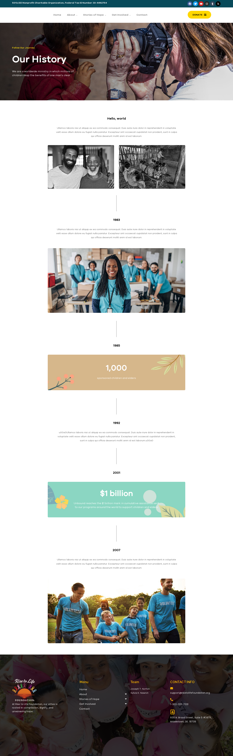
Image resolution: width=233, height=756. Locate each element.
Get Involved (103, 703)
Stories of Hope (103, 698)
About (103, 694)
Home (83, 689)
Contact (84, 708)
